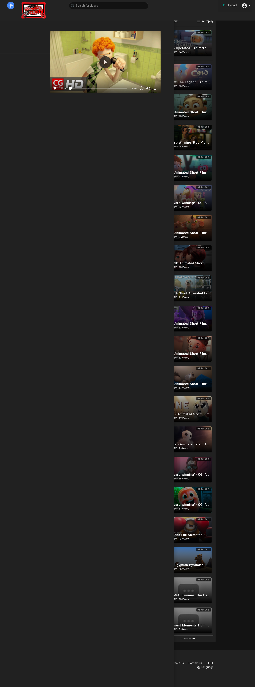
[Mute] (164, 86)
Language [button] (222, 667)
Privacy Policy (183, 663)
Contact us (223, 663)
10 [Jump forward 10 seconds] (157, 86)
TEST (203, 667)
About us (204, 663)
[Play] (75, 86)
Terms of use (160, 663)
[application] (123, 61)
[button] (245, 5)
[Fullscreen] (171, 86)
